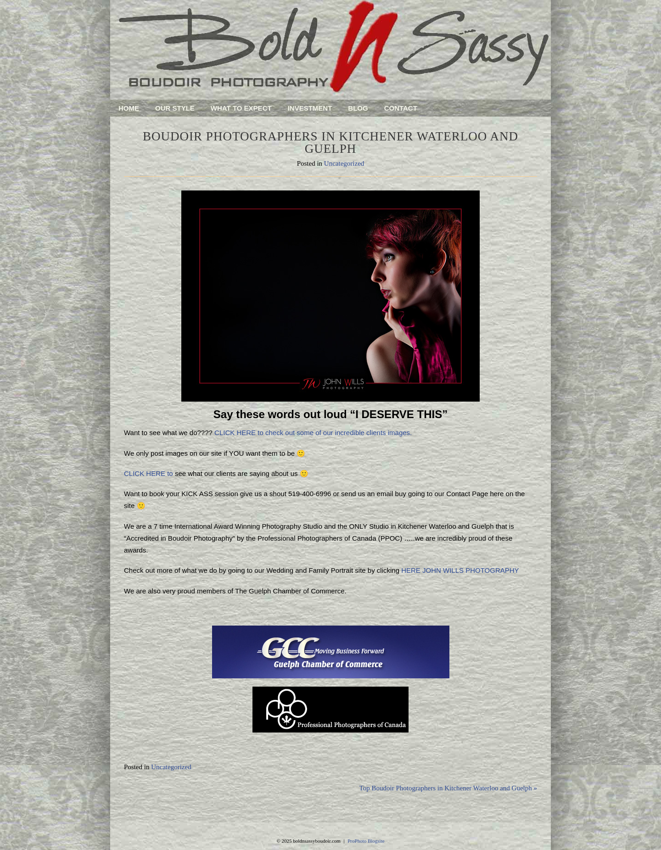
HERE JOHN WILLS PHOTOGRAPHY (460, 570)
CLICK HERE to (149, 473)
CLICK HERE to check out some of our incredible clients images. (313, 432)
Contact (400, 108)
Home (128, 108)
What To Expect (241, 108)
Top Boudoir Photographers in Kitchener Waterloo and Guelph (448, 788)
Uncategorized (344, 163)
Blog (358, 108)
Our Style (175, 108)
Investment (310, 108)
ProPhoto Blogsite (365, 841)
